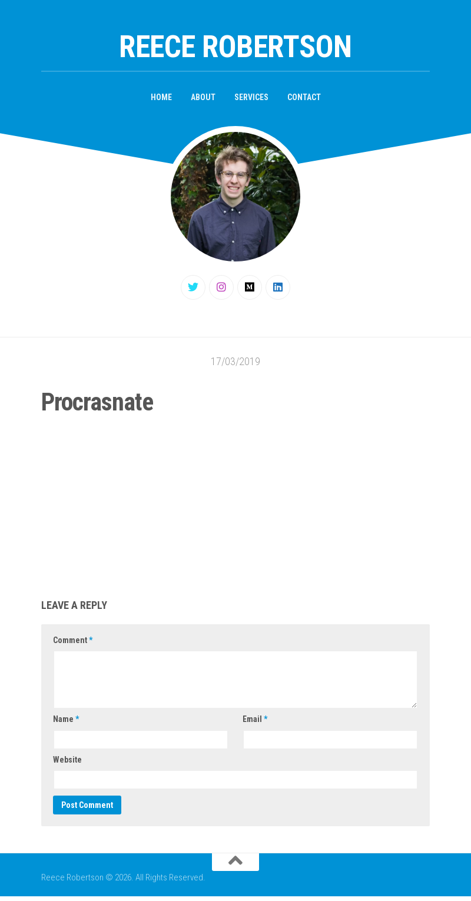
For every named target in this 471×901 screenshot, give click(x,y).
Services (251, 97)
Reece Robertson (235, 47)
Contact (304, 97)
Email (255, 719)
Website (67, 759)
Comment (72, 640)
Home (161, 97)
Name (66, 719)
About (203, 97)
